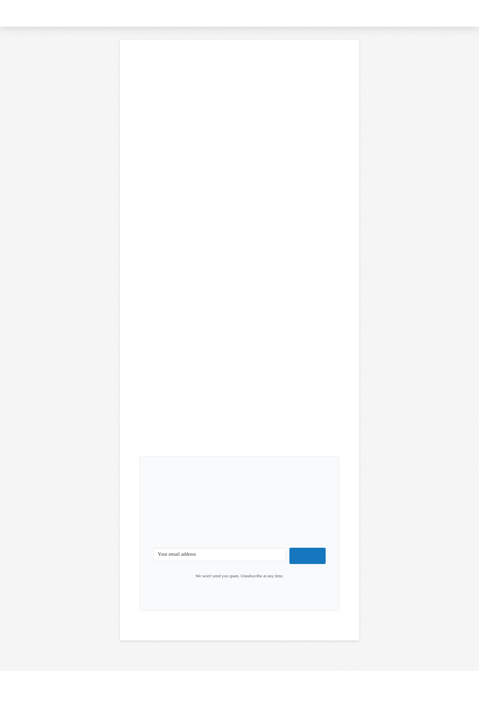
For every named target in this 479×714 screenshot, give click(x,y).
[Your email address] (219, 554)
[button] (431, 13)
